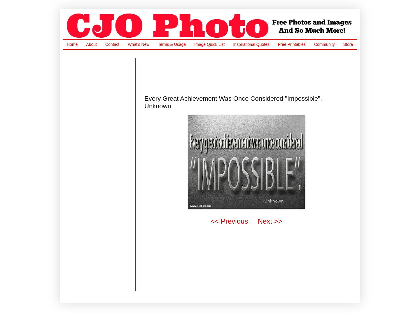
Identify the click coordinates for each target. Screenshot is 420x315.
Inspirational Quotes (251, 44)
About (91, 44)
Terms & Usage (172, 44)
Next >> (270, 221)
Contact (112, 44)
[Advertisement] (250, 71)
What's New (138, 44)
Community (324, 44)
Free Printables (292, 44)
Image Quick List (209, 44)
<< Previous (229, 221)
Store (348, 44)
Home (72, 44)
